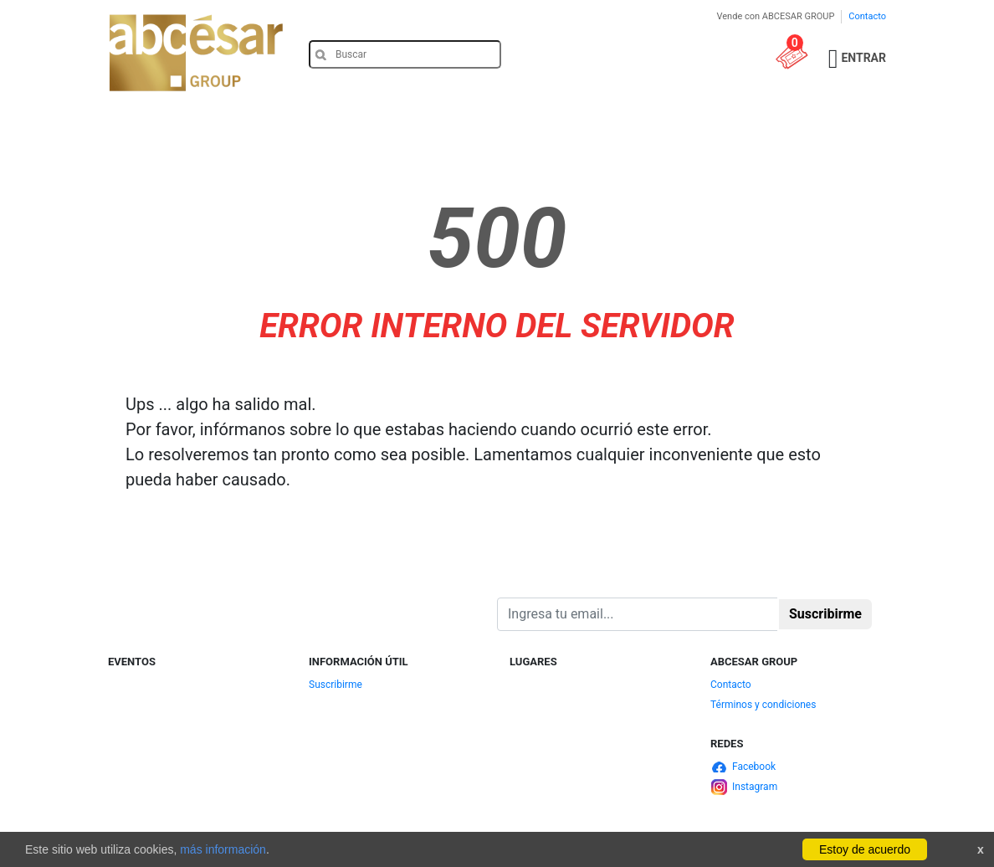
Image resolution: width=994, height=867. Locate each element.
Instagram (754, 787)
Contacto (867, 16)
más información (223, 849)
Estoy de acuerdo (864, 849)
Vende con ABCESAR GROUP (776, 16)
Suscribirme (335, 684)
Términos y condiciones (763, 705)
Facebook (754, 766)
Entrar (863, 57)
